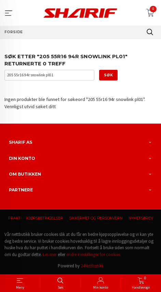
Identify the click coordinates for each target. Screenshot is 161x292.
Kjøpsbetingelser (44, 218)
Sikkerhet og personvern (96, 218)
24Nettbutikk (92, 266)
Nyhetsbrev (141, 218)
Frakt (14, 218)
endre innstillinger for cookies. (93, 254)
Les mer (50, 254)
